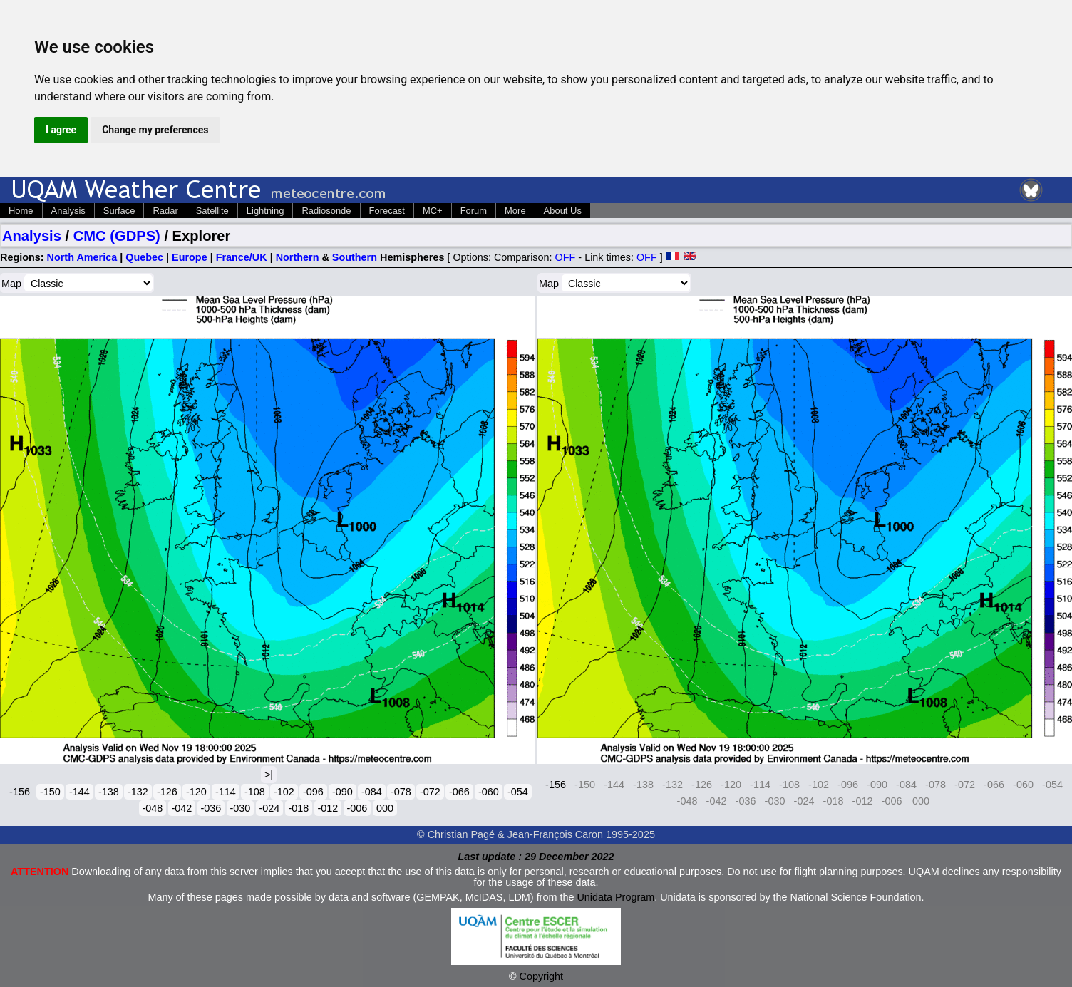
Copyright (542, 976)
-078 (401, 791)
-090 (342, 791)
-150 (50, 791)
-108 (254, 791)
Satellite (212, 210)
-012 (328, 808)
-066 (459, 791)
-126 (167, 791)
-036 (211, 808)
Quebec (144, 257)
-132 (138, 791)
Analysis (68, 210)
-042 (182, 808)
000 (384, 808)
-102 (284, 791)
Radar (165, 210)
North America (82, 257)
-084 (371, 791)
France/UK (241, 257)
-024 (269, 808)
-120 (196, 791)
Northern (297, 257)
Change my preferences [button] (155, 129)
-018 (299, 808)
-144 (79, 791)
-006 (357, 808)
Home (21, 210)
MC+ (433, 210)
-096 (313, 791)
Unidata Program (615, 897)
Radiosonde (326, 210)
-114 (225, 791)
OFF (565, 257)
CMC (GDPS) (116, 236)
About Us (563, 210)
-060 (488, 791)
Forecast (387, 210)
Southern (354, 257)
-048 (153, 808)
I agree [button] (61, 129)
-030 (240, 808)
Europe (189, 257)
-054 (517, 791)
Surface (119, 210)
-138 (108, 791)
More (515, 210)
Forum (473, 210)
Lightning (265, 210)
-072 (430, 791)
